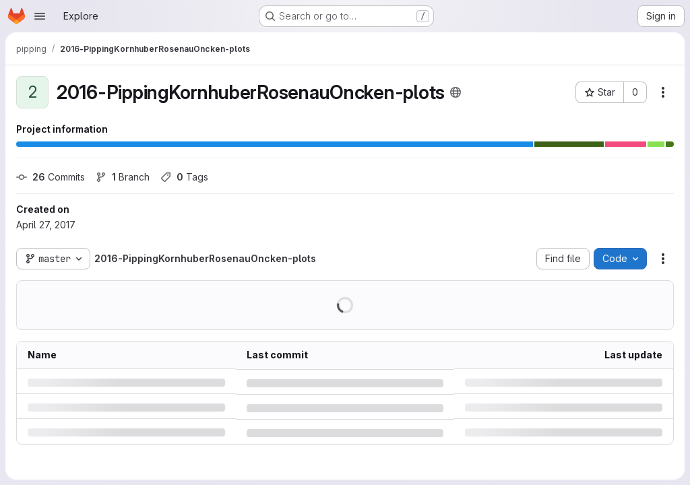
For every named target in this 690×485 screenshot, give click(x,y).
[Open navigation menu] (40, 16)
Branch (123, 177)
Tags (184, 177)
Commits (50, 177)
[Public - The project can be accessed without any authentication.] (455, 92)
